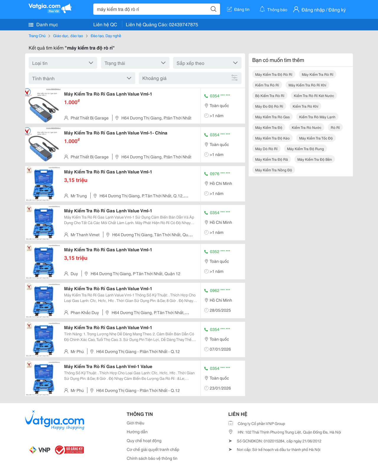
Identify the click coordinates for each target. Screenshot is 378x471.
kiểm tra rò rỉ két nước (314, 95)
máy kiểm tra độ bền (314, 159)
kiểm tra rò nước (306, 127)
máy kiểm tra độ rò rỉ (273, 74)
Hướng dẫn (137, 431)
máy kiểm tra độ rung (305, 148)
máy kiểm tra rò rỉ (317, 74)
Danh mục (43, 24)
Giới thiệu (135, 423)
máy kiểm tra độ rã (271, 159)
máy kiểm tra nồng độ (273, 169)
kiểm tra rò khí (305, 106)
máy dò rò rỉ (266, 148)
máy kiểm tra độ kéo (272, 137)
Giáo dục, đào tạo (68, 35)
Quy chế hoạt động (144, 440)
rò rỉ (335, 127)
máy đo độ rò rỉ (269, 106)
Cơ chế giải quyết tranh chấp (153, 449)
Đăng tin (238, 9)
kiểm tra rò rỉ (267, 84)
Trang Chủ (37, 35)
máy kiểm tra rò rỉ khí (307, 84)
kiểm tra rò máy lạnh (317, 116)
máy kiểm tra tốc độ (316, 137)
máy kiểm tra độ (268, 127)
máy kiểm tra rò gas (272, 116)
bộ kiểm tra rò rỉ (269, 95)
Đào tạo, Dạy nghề (106, 35)
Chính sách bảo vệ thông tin (152, 458)
